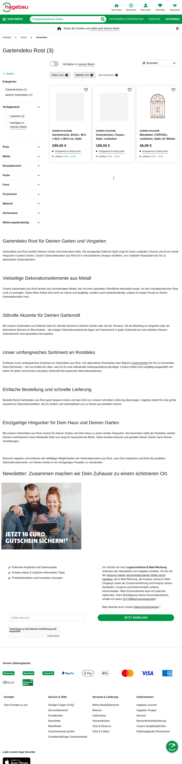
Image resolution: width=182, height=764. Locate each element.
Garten (10, 73)
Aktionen (172, 19)
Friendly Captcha (53, 636)
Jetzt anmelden (136, 617)
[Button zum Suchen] (102, 19)
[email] (46, 618)
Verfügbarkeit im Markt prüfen (68, 151)
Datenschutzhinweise (146, 607)
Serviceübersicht (58, 710)
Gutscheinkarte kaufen (61, 731)
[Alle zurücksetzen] (116, 75)
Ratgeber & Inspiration (126, 19)
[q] (64, 19)
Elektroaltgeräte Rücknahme (153, 731)
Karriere (141, 715)
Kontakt (9, 697)
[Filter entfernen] (66, 75)
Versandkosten (101, 720)
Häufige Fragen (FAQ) (61, 705)
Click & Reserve (101, 726)
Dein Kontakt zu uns (16, 705)
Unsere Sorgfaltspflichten (151, 726)
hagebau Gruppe (146, 710)
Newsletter (54, 720)
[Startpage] (15, 7)
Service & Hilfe (57, 697)
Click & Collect (100, 731)
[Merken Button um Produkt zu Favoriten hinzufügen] (86, 90)
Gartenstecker (140, 363)
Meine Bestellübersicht (105, 705)
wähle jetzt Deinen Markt (104, 28)
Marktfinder (54, 726)
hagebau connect (147, 705)
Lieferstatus (99, 715)
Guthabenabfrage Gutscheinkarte (67, 736)
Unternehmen (145, 697)
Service (154, 19)
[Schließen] (177, 28)
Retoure (97, 710)
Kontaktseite (55, 715)
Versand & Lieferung (105, 697)
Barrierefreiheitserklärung (151, 720)
